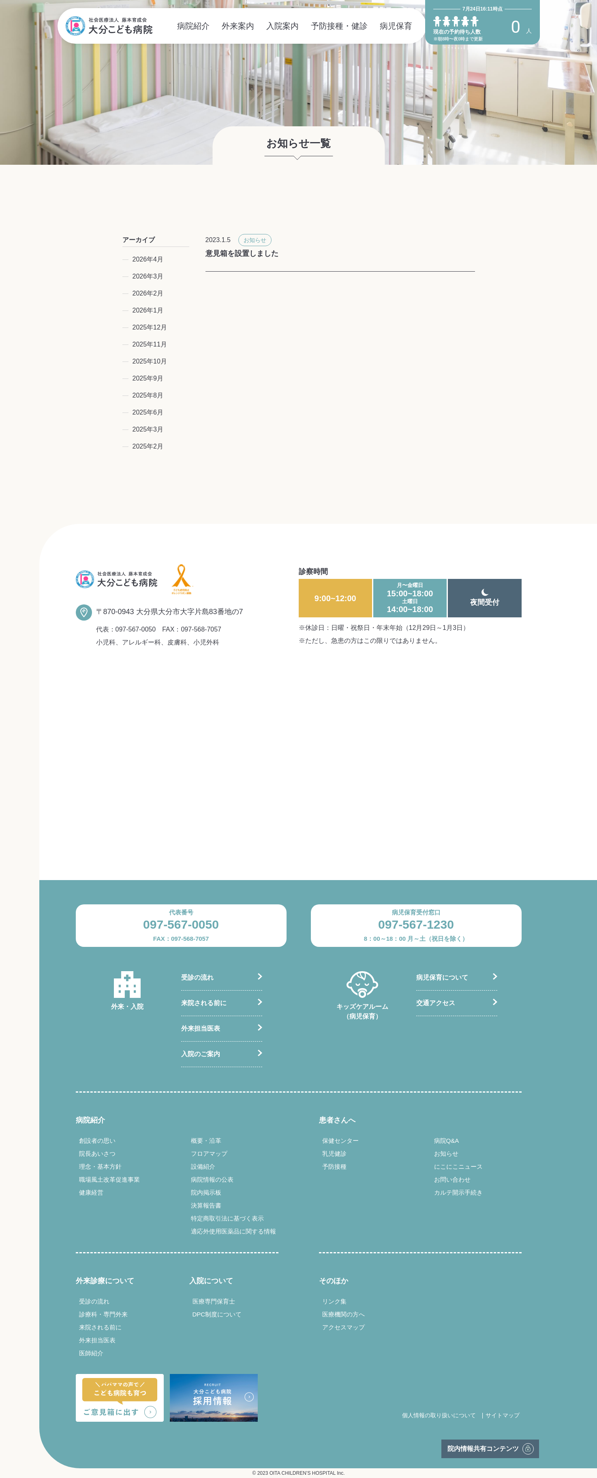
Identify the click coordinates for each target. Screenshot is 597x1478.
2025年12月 (150, 327)
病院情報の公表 (212, 1179)
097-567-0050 (136, 629)
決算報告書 (206, 1205)
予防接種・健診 (339, 25)
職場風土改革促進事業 (109, 1179)
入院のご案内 (200, 1054)
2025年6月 (148, 412)
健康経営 (91, 1192)
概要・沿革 (206, 1140)
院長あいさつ (97, 1153)
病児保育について (442, 977)
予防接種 (334, 1166)
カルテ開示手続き (458, 1192)
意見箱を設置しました (241, 253)
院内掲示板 (206, 1192)
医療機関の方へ (343, 1314)
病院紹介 (193, 25)
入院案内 (282, 25)
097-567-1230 (416, 924)
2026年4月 (148, 259)
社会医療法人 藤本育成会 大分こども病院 (109, 26)
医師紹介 (91, 1353)
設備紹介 (203, 1166)
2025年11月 (150, 344)
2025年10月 (150, 361)
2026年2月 (148, 293)
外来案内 (238, 25)
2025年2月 (148, 446)
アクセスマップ (343, 1327)
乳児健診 (334, 1153)
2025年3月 (148, 429)
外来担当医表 (200, 1028)
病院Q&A (446, 1140)
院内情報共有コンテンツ (483, 1448)
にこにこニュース (458, 1166)
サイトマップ (503, 1415)
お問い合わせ (452, 1179)
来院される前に (204, 1003)
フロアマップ (209, 1153)
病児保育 (396, 25)
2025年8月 (148, 395)
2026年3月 (148, 276)
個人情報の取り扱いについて (439, 1415)
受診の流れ (197, 977)
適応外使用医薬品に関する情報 (233, 1231)
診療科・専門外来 (103, 1314)
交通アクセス (435, 1003)
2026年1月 (148, 310)
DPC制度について (217, 1314)
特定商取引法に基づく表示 (227, 1218)
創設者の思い (97, 1140)
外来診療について (105, 1281)
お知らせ (255, 240)
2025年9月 (148, 378)
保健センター (340, 1140)
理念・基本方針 (100, 1166)
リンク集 (334, 1301)
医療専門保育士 (214, 1301)
